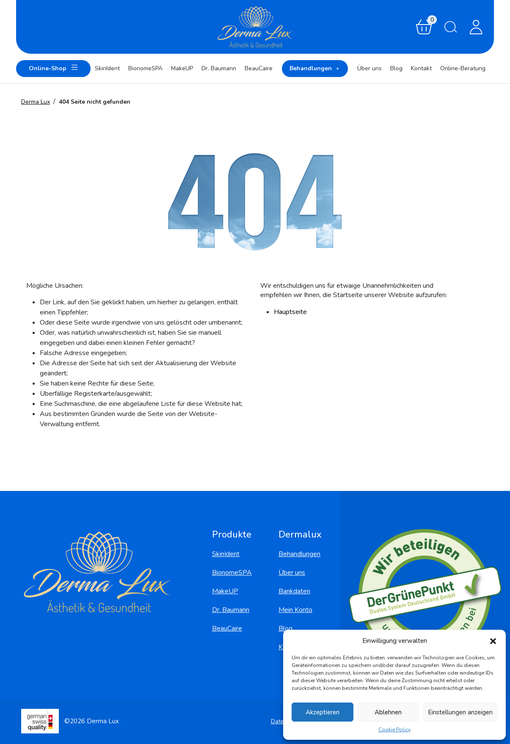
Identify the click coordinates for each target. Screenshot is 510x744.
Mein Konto (295, 609)
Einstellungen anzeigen (460, 712)
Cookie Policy (394, 729)
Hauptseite (290, 312)
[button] (493, 641)
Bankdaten (294, 591)
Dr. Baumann (218, 68)
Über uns (369, 68)
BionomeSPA (145, 68)
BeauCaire (259, 68)
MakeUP (182, 68)
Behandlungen (314, 68)
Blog (396, 68)
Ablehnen (388, 712)
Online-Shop (53, 67)
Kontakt (421, 68)
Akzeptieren (322, 712)
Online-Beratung (462, 68)
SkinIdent (107, 68)
